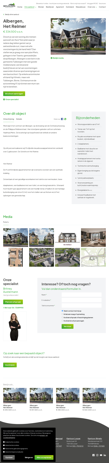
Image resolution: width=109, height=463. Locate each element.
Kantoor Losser (73, 438)
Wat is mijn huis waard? (78, 3)
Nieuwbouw (80, 7)
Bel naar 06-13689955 (13, 308)
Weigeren (29, 457)
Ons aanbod (29, 7)
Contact (102, 7)
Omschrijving (8, 119)
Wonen (41, 7)
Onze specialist (11, 99)
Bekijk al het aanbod (11, 14)
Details (19, 119)
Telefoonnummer (48, 306)
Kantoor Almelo (95, 438)
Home (19, 7)
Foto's (6, 222)
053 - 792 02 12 (77, 446)
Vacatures (102, 3)
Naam (44, 295)
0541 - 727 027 (56, 446)
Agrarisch (60, 7)
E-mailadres (46, 300)
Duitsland (70, 7)
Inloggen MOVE (92, 3)
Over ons (91, 7)
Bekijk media (57, 58)
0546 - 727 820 (99, 446)
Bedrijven (50, 7)
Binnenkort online (42, 3)
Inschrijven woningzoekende (59, 3)
